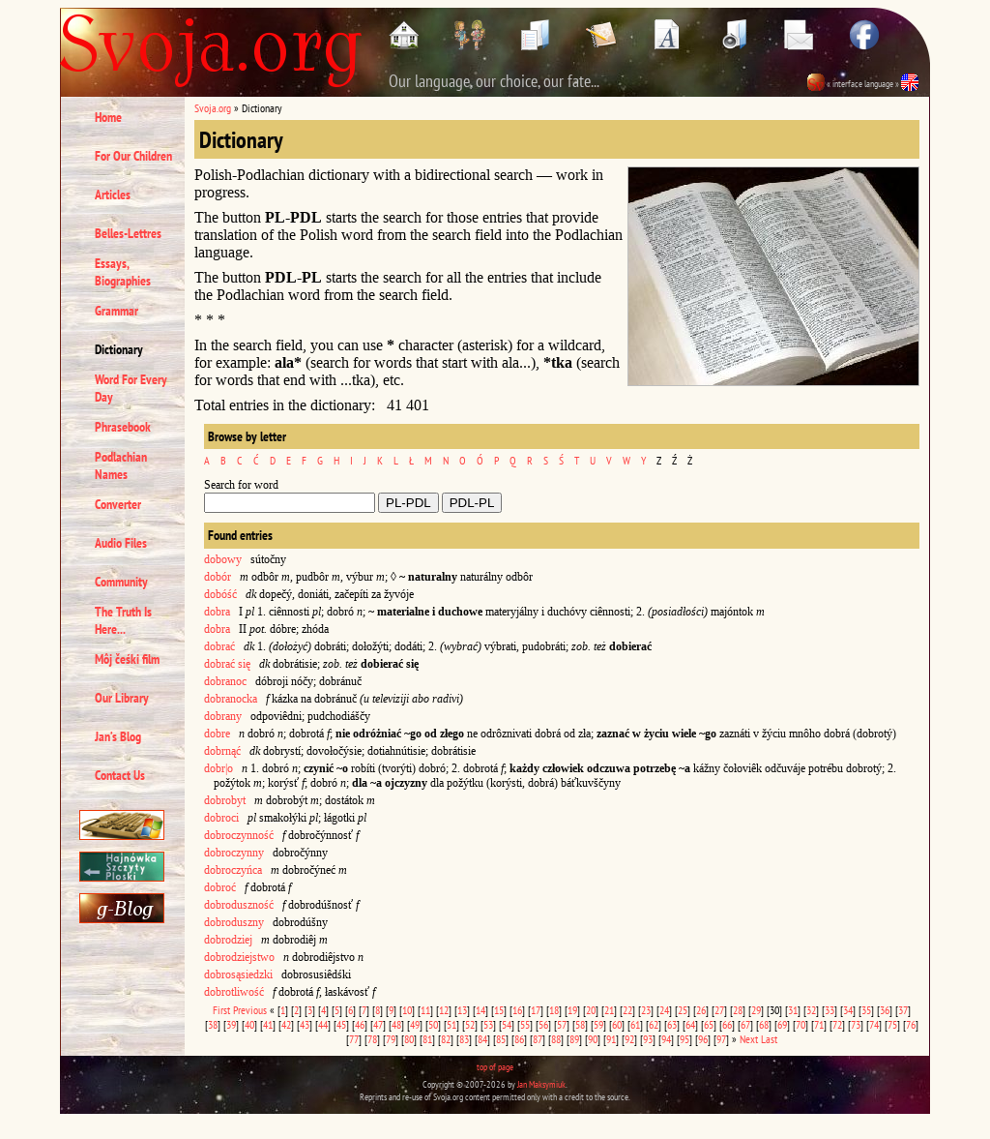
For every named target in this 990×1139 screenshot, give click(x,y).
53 (488, 1024)
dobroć (220, 887)
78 (372, 1039)
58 (580, 1024)
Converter (118, 504)
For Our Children (133, 156)
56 (543, 1024)
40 (249, 1024)
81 (427, 1039)
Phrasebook (123, 426)
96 (703, 1039)
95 (684, 1039)
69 (782, 1024)
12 (444, 1010)
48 (396, 1024)
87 (537, 1039)
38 (213, 1024)
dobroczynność (239, 835)
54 (506, 1024)
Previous (250, 1010)
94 (666, 1039)
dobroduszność (239, 905)
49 (415, 1024)
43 (304, 1024)
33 (829, 1010)
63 (672, 1024)
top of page (495, 1067)
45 (341, 1024)
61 (635, 1024)
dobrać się (227, 664)
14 (480, 1010)
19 (572, 1010)
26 (701, 1010)
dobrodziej (228, 939)
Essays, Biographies (123, 272)
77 (354, 1039)
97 (721, 1039)
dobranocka (230, 698)
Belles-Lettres (128, 233)
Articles (113, 194)
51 (451, 1024)
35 (866, 1010)
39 (231, 1024)
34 (848, 1010)
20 (591, 1010)
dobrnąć (222, 751)
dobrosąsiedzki (238, 974)
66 (727, 1024)
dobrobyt (225, 800)
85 (501, 1039)
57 (562, 1024)
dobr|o (218, 768)
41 (268, 1024)
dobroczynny (234, 852)
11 (425, 1010)
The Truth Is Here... (123, 620)
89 (574, 1039)
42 (286, 1024)
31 (793, 1010)
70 (800, 1024)
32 (811, 1010)
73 (855, 1024)
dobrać (219, 646)
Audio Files (121, 543)
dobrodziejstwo (239, 957)
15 (499, 1010)
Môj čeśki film (127, 659)
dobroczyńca (233, 870)
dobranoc (225, 681)
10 (407, 1010)
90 (592, 1039)
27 (719, 1010)
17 (535, 1010)
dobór (217, 577)
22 (627, 1010)
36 (884, 1010)
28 (737, 1010)
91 (611, 1039)
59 (598, 1024)
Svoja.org (212, 108)
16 (517, 1010)
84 (482, 1039)
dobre (217, 733)
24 (664, 1010)
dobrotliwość (234, 992)
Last (769, 1039)
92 (629, 1039)
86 (519, 1039)
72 (837, 1024)
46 (359, 1024)
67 (745, 1024)
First (221, 1010)
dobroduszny (234, 922)
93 (648, 1039)
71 (819, 1024)
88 (556, 1039)
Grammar (116, 310)
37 (903, 1010)
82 (446, 1039)
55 (525, 1024)
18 (554, 1010)
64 (690, 1024)
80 (409, 1039)
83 (464, 1039)
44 (323, 1024)
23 (646, 1010)
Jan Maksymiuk (541, 1084)
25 (682, 1010)
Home (108, 117)
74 (874, 1024)
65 (708, 1024)
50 (433, 1024)
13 (462, 1010)
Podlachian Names (121, 465)
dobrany (223, 716)
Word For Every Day (131, 388)
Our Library (122, 697)
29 (756, 1010)
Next (749, 1039)
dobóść (220, 594)
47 (378, 1024)
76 (911, 1024)
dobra (217, 611)
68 (764, 1024)
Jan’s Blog (118, 736)
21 (609, 1010)
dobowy (223, 559)
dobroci (221, 817)
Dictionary (119, 349)
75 (892, 1024)
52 (470, 1024)
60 (617, 1024)
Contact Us (120, 775)
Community (121, 581)
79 (390, 1039)
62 (653, 1024)
